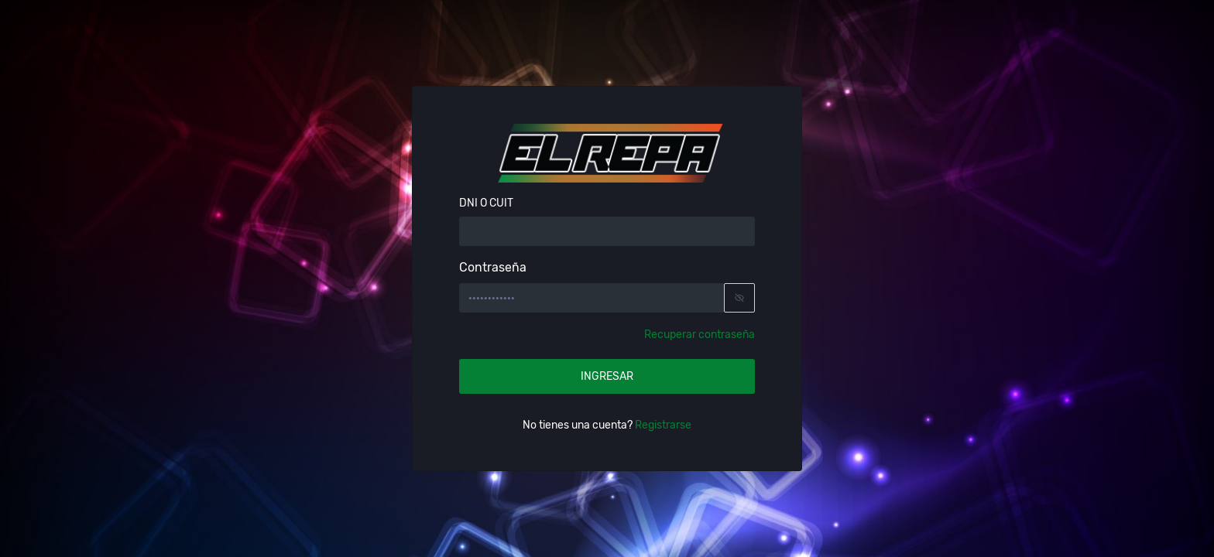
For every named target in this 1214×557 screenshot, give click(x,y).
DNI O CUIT (486, 203)
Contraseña (492, 267)
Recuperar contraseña (699, 334)
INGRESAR (607, 376)
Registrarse (662, 425)
